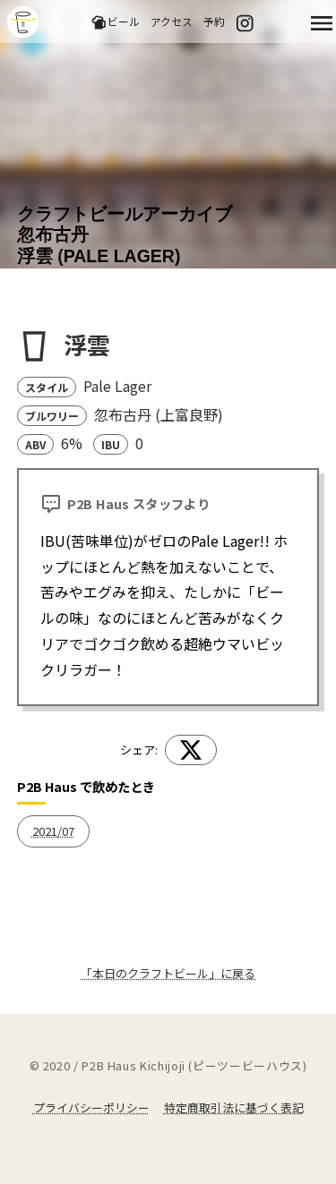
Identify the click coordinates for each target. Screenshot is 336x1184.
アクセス (172, 21)
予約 (214, 21)
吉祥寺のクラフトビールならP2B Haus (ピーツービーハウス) (23, 22)
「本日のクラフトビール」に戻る (168, 973)
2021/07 (53, 830)
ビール (115, 21)
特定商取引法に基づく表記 (234, 1107)
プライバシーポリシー (91, 1107)
